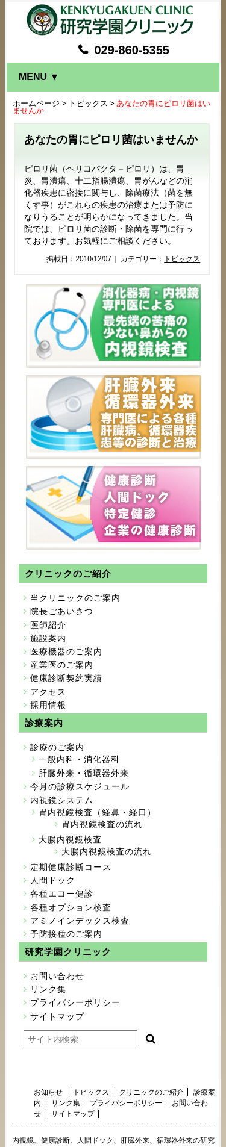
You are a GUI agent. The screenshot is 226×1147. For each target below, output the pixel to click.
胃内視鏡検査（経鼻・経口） (97, 812)
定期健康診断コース (70, 867)
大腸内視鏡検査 (70, 839)
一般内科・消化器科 (79, 759)
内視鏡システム (61, 800)
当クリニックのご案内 (75, 598)
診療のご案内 (57, 747)
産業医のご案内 (61, 665)
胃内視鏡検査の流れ (102, 824)
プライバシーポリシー (75, 1002)
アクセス (48, 692)
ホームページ (36, 103)
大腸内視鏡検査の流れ (106, 851)
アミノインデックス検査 (80, 920)
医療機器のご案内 (66, 651)
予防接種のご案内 (66, 934)
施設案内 (48, 638)
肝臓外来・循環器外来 (84, 773)
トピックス (88, 103)
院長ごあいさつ (61, 611)
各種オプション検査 (70, 907)
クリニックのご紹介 (151, 1092)
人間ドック (52, 880)
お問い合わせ (57, 976)
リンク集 (48, 989)
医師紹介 (48, 625)
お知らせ (48, 1092)
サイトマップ (57, 1016)
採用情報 (48, 705)
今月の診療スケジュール (80, 786)
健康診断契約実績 (66, 678)
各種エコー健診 (61, 893)
